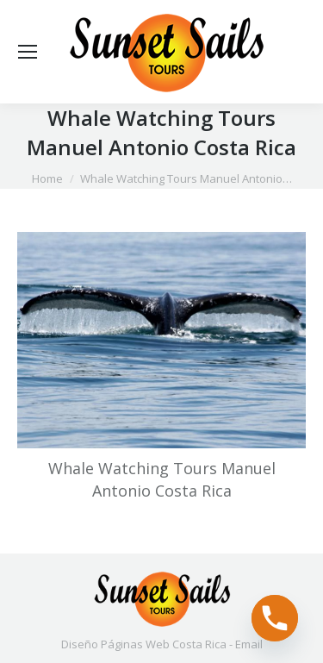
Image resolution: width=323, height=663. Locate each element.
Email (249, 644)
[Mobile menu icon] (27, 51)
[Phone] (275, 618)
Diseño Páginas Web (115, 644)
